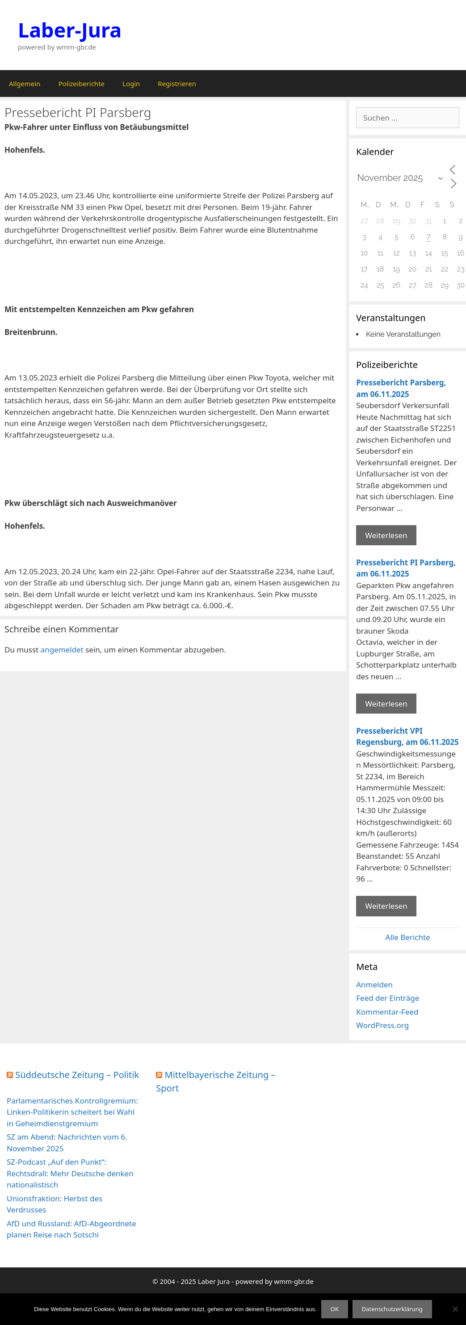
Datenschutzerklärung (392, 1309)
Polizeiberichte (82, 83)
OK (335, 1309)
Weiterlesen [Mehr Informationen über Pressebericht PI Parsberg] (386, 703)
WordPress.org (382, 1025)
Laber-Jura (70, 29)
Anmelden (374, 984)
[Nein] (454, 1308)
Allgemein (25, 83)
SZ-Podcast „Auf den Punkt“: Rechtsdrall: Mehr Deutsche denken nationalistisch (70, 1173)
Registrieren (177, 83)
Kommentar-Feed (387, 1012)
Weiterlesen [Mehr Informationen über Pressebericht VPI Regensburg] (386, 906)
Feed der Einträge (387, 998)
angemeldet (62, 649)
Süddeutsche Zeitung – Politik (77, 1075)
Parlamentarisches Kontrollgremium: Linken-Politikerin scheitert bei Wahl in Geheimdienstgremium (72, 1112)
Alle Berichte (408, 937)
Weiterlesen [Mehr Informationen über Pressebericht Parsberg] (386, 535)
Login (131, 83)
